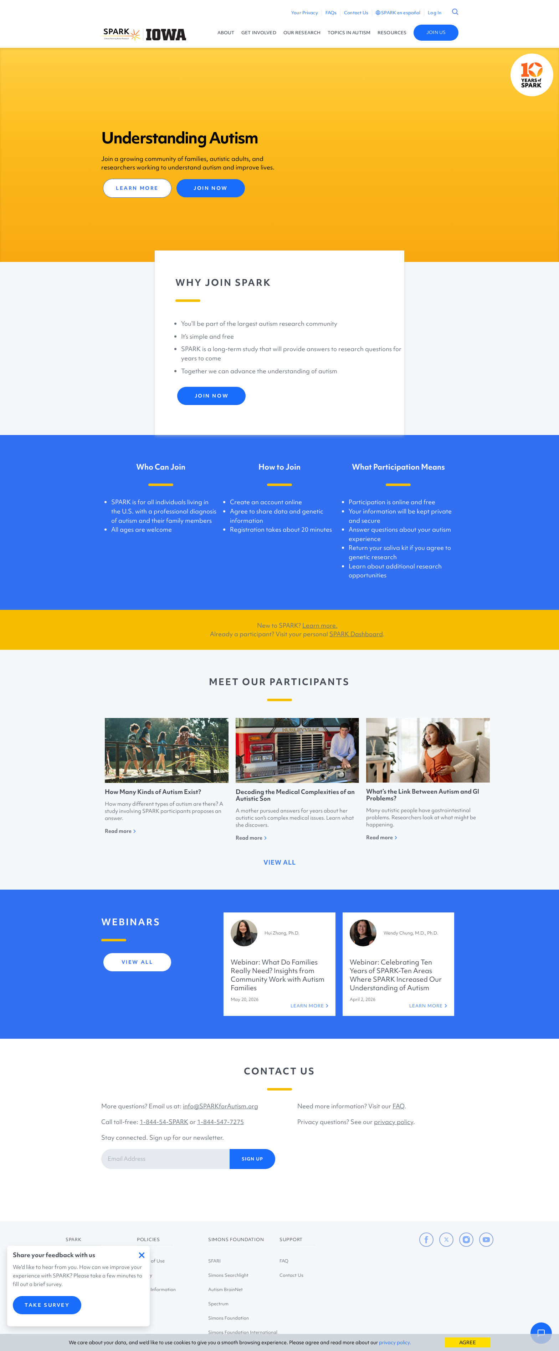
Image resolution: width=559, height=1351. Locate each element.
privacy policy (393, 1122)
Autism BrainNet (225, 1289)
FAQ (398, 1106)
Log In (434, 13)
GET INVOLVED (258, 33)
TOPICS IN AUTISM (349, 33)
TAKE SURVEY (47, 1309)
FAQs (331, 13)
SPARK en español (398, 13)
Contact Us (356, 13)
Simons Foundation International (242, 1332)
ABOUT (226, 33)
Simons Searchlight (228, 1275)
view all (279, 862)
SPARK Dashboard (356, 634)
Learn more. (320, 625)
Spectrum (218, 1304)
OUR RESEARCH (301, 33)
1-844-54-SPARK (164, 1122)
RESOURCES (392, 33)
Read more (120, 831)
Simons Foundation (228, 1318)
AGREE (467, 1342)
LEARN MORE (137, 188)
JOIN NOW (210, 188)
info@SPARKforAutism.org (220, 1106)
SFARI (214, 1261)
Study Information (156, 1289)
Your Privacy (304, 13)
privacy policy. (395, 1342)
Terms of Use (151, 1261)
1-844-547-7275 (220, 1122)
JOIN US (436, 32)
